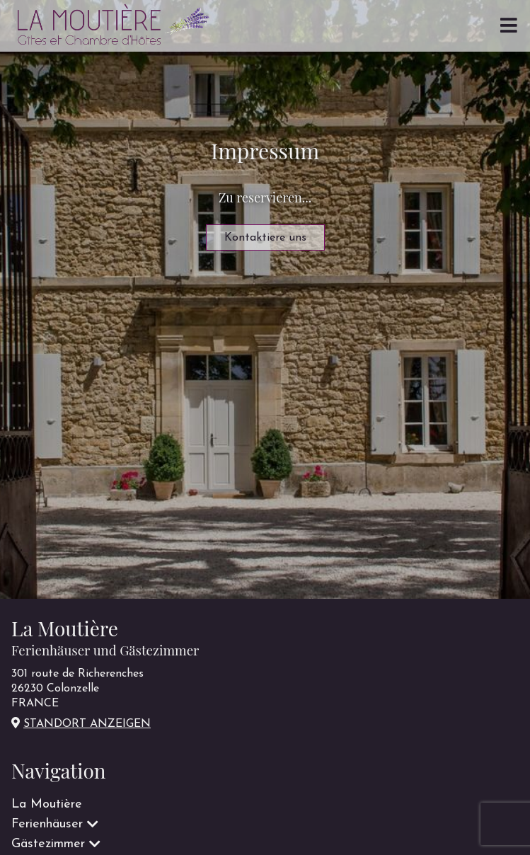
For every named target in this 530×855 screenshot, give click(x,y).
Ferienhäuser (47, 824)
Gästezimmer (48, 844)
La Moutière (46, 804)
